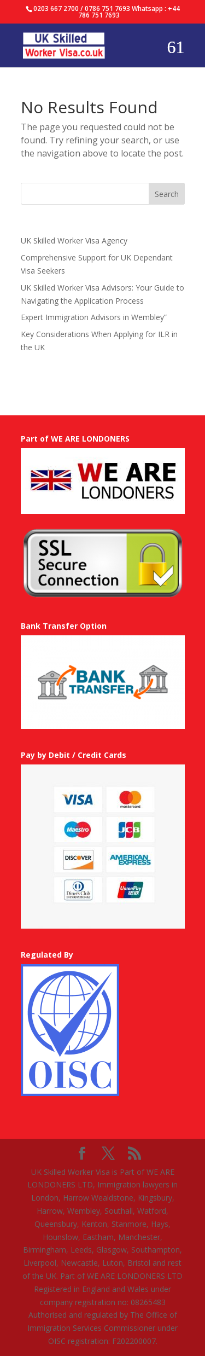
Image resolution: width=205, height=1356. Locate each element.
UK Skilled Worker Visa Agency (74, 240)
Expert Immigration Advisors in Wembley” (94, 317)
